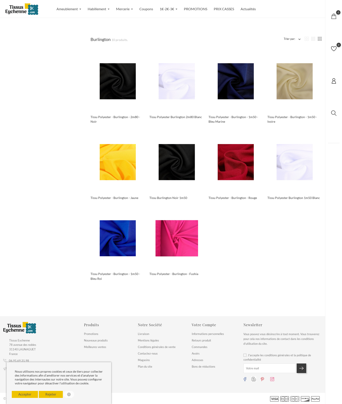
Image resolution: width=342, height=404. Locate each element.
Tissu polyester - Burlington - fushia (173, 274)
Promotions (91, 334)
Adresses (197, 360)
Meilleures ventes (95, 347)
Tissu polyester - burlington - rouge (233, 198)
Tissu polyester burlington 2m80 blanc (175, 117)
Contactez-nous (148, 353)
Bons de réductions (203, 366)
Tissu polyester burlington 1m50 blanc (293, 198)
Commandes (199, 347)
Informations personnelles (208, 334)
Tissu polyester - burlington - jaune (114, 198)
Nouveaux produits (96, 340)
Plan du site (145, 366)
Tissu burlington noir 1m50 (168, 198)
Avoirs (196, 353)
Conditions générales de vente (157, 347)
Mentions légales (148, 340)
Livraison (143, 334)
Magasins (144, 360)
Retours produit (201, 340)
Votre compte (204, 325)
